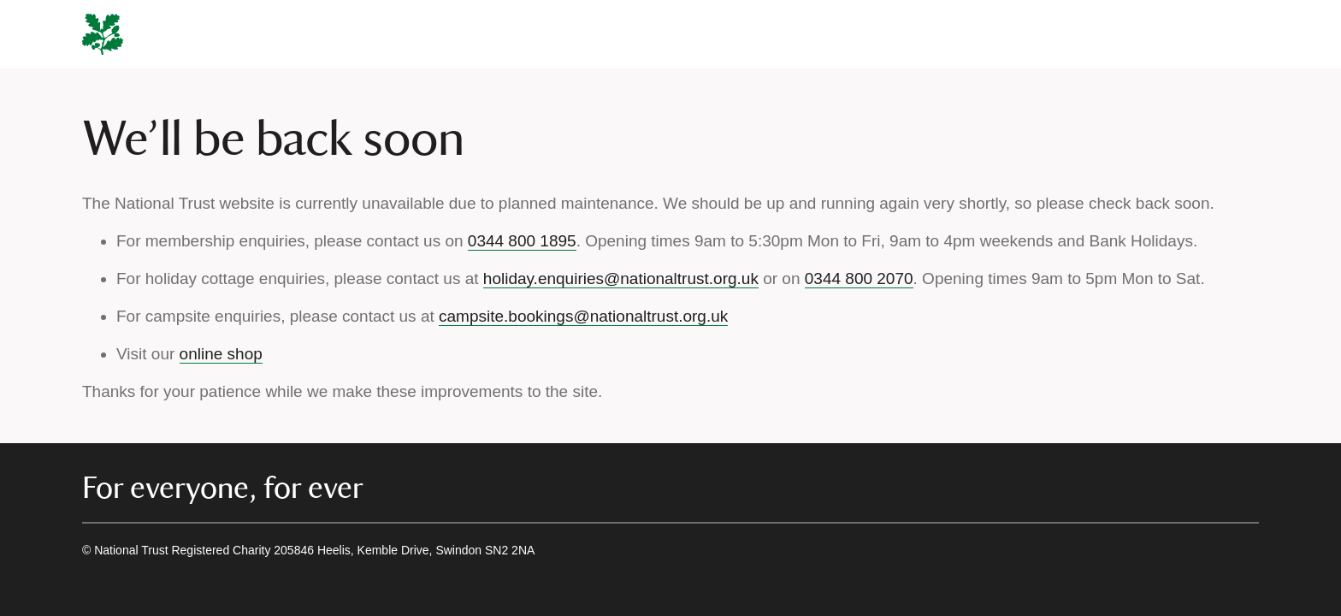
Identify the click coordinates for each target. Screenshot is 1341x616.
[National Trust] (102, 34)
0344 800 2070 (859, 278)
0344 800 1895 (522, 241)
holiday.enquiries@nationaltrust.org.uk (621, 278)
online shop (221, 354)
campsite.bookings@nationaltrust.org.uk (583, 316)
